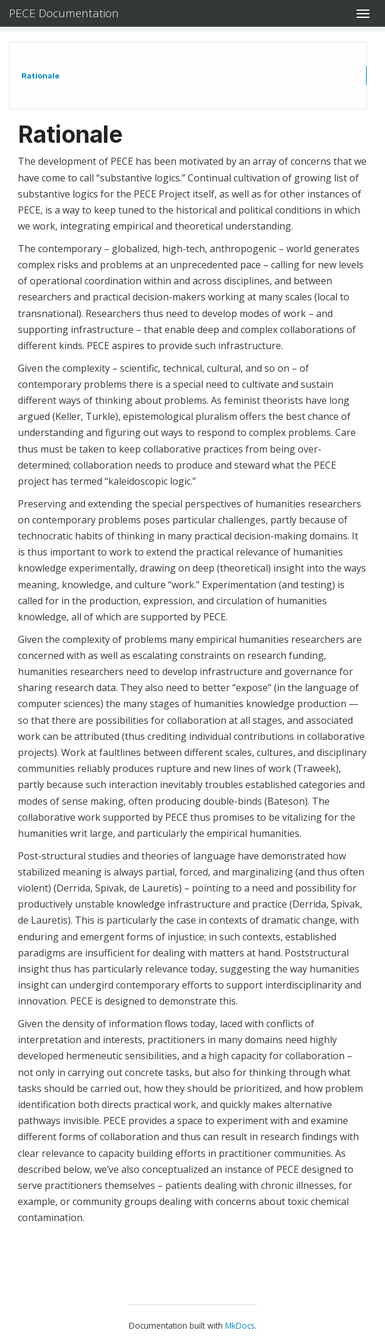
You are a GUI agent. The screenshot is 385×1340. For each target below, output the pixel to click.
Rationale (40, 75)
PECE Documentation (64, 13)
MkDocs (240, 1325)
